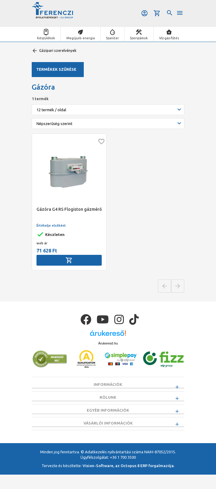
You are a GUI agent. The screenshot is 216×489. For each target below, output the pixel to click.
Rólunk (108, 401)
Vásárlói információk (108, 434)
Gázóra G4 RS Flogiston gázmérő (69, 209)
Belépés (144, 13)
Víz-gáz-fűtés (169, 38)
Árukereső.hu (108, 343)
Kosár (157, 13)
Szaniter (112, 38)
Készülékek (46, 38)
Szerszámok (139, 38)
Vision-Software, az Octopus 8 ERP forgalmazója (128, 480)
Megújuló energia (80, 38)
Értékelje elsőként (51, 225)
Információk (108, 384)
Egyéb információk (108, 417)
